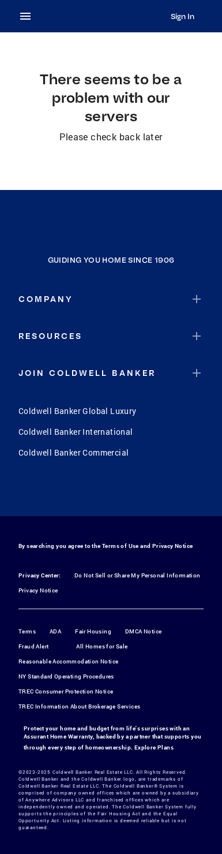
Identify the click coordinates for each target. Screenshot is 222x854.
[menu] (28, 16)
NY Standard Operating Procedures (66, 676)
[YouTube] (126, 492)
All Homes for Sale (101, 646)
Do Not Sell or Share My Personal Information (137, 575)
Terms (27, 631)
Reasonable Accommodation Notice (68, 661)
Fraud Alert (33, 646)
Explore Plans (154, 747)
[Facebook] (66, 492)
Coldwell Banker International (75, 431)
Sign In (182, 16)
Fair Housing (93, 631)
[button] (111, 299)
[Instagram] (96, 492)
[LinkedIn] (156, 492)
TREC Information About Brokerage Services (79, 706)
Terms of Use (120, 546)
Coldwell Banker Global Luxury (77, 410)
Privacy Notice (172, 546)
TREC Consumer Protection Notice (65, 691)
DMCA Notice (143, 631)
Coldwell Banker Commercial (73, 452)
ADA (55, 631)
